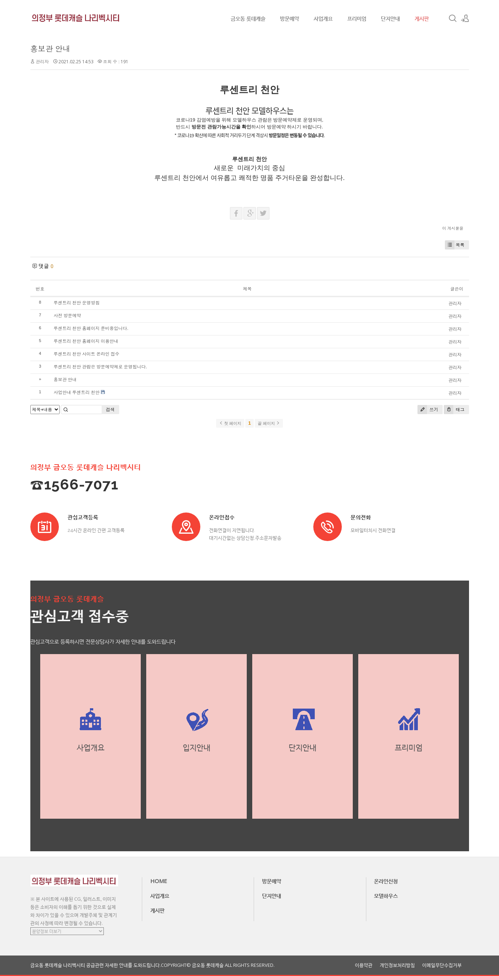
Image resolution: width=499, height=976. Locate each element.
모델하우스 (386, 895)
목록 (455, 244)
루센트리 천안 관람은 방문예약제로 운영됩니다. (100, 367)
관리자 (42, 62)
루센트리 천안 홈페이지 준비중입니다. (91, 328)
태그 (454, 409)
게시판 (422, 18)
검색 (110, 409)
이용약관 (364, 965)
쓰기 (427, 409)
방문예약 (289, 18)
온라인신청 (386, 881)
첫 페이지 (230, 423)
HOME (158, 881)
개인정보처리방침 (397, 965)
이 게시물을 (453, 228)
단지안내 (390, 18)
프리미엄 (356, 18)
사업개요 (323, 18)
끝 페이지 (269, 423)
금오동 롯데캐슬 (248, 18)
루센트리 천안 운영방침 (77, 303)
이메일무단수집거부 (442, 965)
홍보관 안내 (50, 49)
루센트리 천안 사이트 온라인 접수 (87, 354)
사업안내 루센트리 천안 (77, 392)
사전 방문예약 (67, 315)
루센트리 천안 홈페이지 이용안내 (86, 341)
